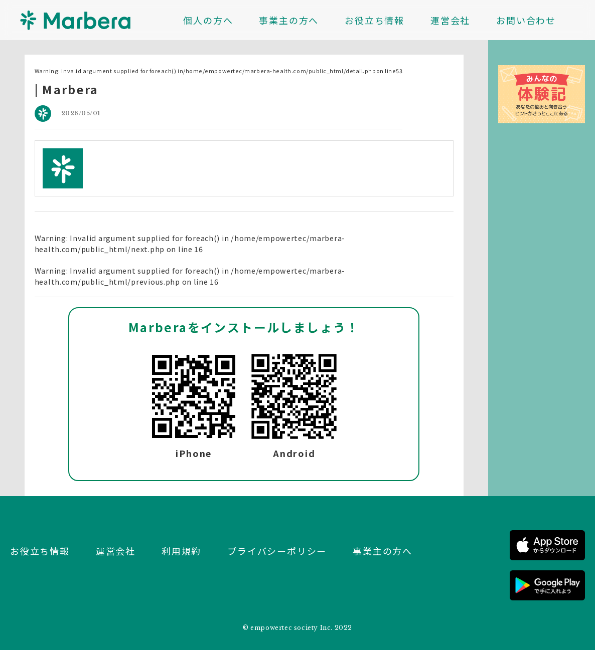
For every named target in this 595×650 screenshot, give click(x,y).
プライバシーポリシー (277, 550)
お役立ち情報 (374, 20)
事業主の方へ (289, 20)
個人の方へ (208, 20)
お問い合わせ (526, 20)
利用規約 (181, 550)
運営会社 (450, 20)
